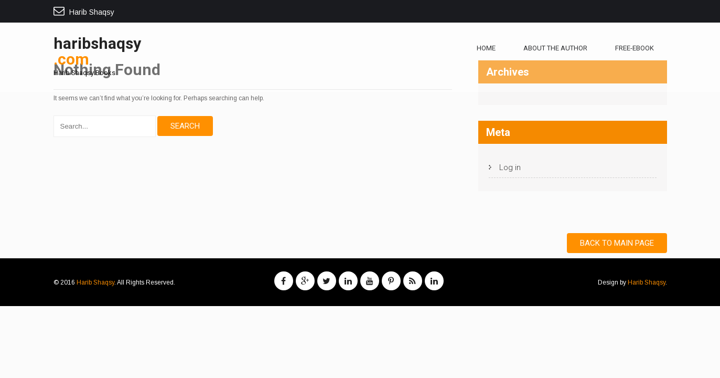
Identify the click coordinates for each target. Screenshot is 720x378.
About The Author (555, 48)
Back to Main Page (617, 243)
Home (486, 48)
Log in (510, 167)
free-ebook (634, 48)
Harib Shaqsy (95, 282)
